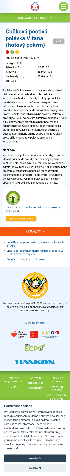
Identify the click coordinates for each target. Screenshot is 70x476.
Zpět (58, 41)
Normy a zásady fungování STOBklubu (57, 399)
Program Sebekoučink (21, 218)
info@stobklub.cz (14, 381)
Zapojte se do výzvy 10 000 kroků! (26, 259)
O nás (14, 386)
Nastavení (35, 467)
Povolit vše (35, 458)
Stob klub (35, 6)
